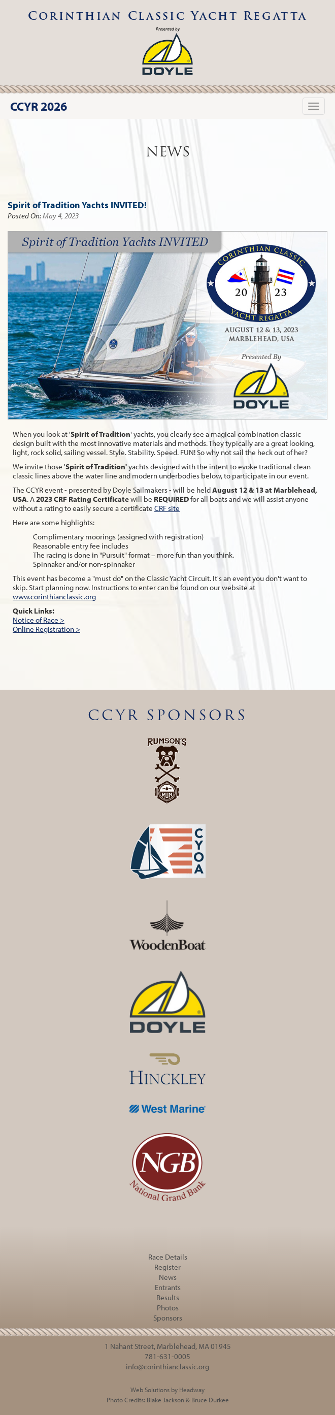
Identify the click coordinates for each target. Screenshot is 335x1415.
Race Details (167, 1257)
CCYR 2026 (38, 106)
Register (167, 1267)
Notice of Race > (38, 620)
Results (167, 1297)
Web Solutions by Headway (167, 1390)
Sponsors (167, 1318)
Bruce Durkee (210, 1400)
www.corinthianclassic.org (54, 596)
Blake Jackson (165, 1400)
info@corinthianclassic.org (167, 1366)
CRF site (167, 508)
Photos (168, 1307)
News (168, 1277)
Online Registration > (46, 629)
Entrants (168, 1287)
